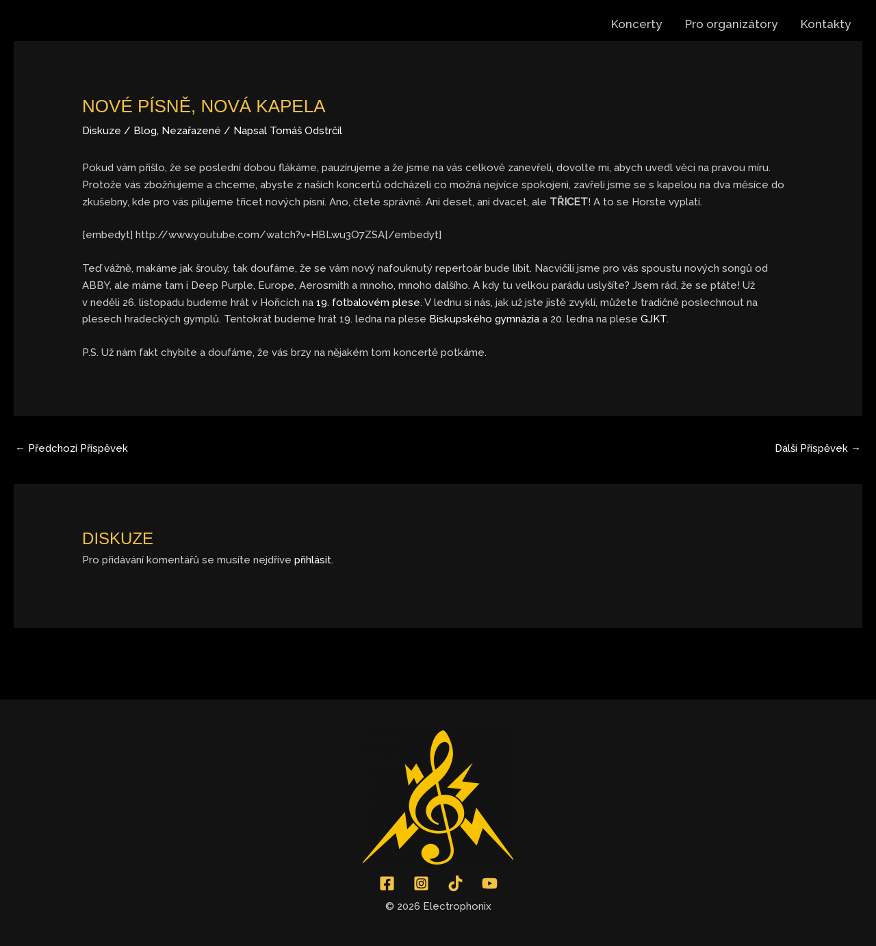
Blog (145, 131)
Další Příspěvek (818, 448)
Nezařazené (191, 131)
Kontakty (826, 24)
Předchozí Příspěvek (71, 448)
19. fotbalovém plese (368, 302)
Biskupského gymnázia (484, 319)
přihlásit (312, 560)
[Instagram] (421, 883)
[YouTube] (490, 883)
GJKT (654, 319)
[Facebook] (387, 883)
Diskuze (101, 131)
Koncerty (636, 24)
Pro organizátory (731, 24)
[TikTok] (455, 883)
